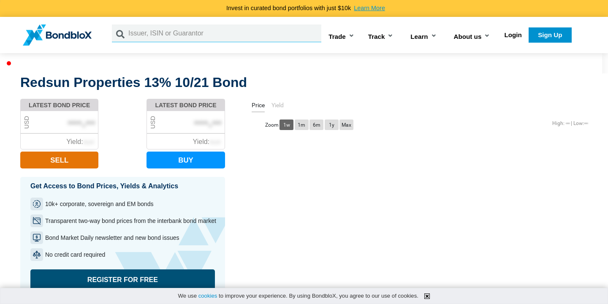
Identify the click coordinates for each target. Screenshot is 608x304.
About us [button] (468, 36)
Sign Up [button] (550, 34)
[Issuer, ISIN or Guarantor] (224, 33)
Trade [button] (337, 36)
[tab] (258, 106)
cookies (207, 296)
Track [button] (376, 36)
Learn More (369, 8)
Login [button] (513, 34)
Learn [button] (419, 36)
